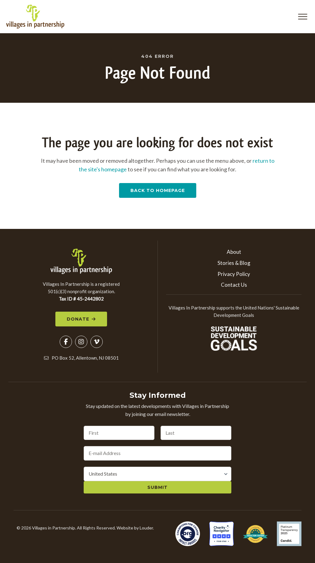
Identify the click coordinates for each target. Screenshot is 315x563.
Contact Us (234, 285)
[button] (303, 16)
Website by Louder (135, 528)
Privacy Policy (233, 274)
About (234, 252)
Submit (157, 487)
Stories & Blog (233, 263)
